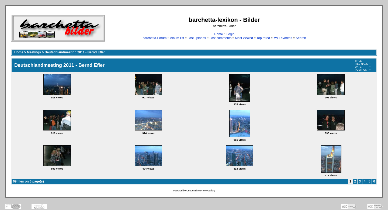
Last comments (220, 38)
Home (218, 34)
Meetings (34, 52)
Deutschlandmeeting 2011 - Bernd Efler (75, 52)
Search (301, 38)
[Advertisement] (360, 28)
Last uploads (197, 38)
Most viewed (244, 38)
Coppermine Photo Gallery (200, 190)
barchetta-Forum (155, 38)
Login (230, 34)
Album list (177, 38)
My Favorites (283, 38)
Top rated (263, 38)
